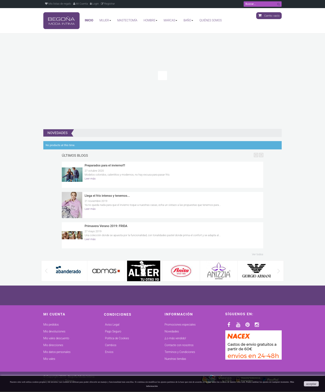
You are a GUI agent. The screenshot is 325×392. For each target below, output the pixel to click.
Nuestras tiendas (175, 359)
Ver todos (257, 254)
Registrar (108, 3)
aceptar (311, 384)
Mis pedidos (51, 325)
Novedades (172, 332)
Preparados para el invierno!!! (105, 166)
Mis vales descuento (56, 339)
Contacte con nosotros (179, 345)
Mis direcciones (53, 345)
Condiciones (118, 315)
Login (94, 3)
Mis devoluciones (54, 332)
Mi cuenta (54, 315)
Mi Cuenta (80, 3)
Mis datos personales (56, 352)
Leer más (90, 179)
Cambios (110, 345)
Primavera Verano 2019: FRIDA (106, 226)
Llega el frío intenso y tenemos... (107, 196)
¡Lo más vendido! (175, 339)
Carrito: (269, 15)
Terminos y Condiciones (180, 352)
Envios (109, 352)
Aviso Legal (112, 325)
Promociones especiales (180, 325)
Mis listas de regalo (58, 3)
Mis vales (49, 359)
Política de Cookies (117, 339)
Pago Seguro (113, 332)
